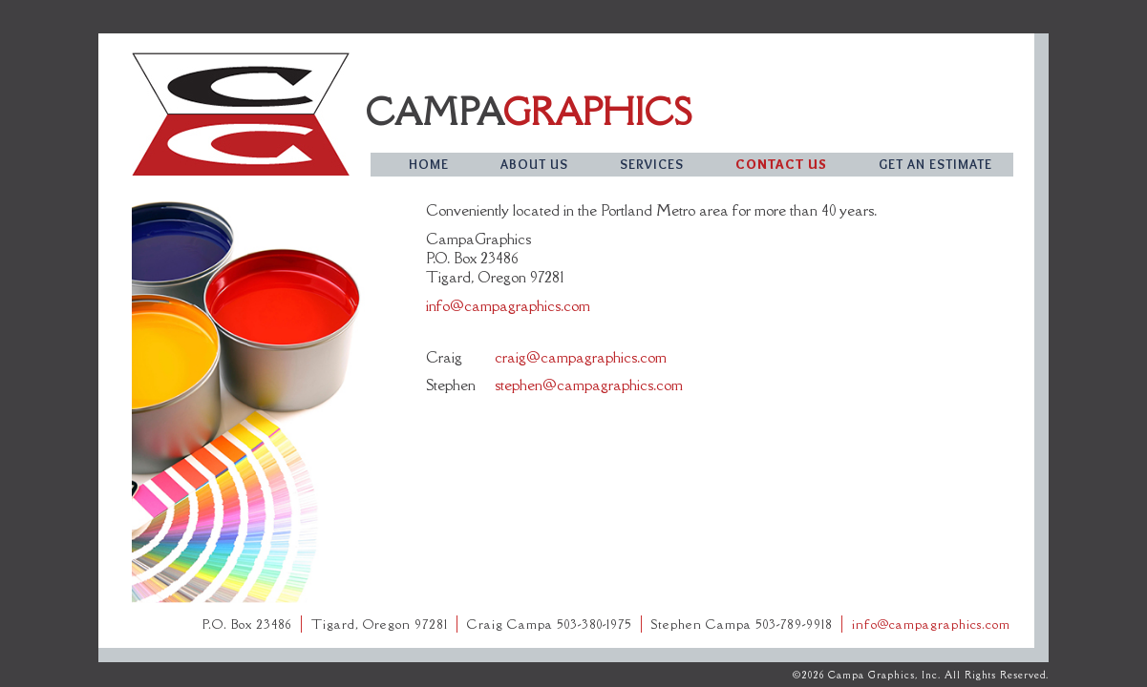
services (652, 164)
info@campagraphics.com (508, 305)
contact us (781, 164)
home (429, 164)
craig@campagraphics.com (581, 356)
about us (534, 164)
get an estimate (935, 164)
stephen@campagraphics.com (589, 384)
